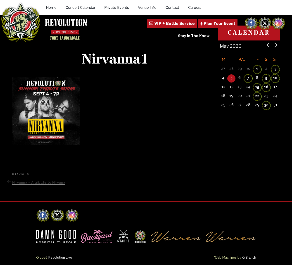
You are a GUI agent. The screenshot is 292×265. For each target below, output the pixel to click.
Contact (172, 7)
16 (266, 87)
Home (51, 7)
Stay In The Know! (194, 36)
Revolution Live (60, 257)
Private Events (116, 7)
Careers (194, 7)
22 (257, 96)
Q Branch (249, 257)
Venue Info (147, 7)
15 (257, 87)
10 (275, 78)
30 (266, 105)
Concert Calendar (80, 7)
